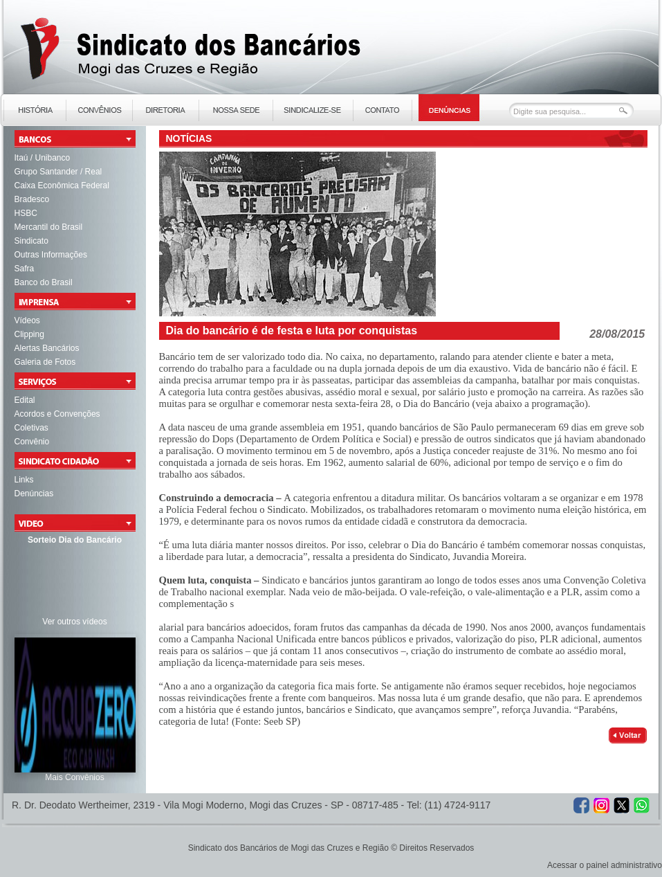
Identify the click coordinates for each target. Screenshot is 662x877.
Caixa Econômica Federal (62, 185)
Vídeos (27, 320)
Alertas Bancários (47, 348)
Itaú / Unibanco (43, 158)
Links (24, 480)
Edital (25, 400)
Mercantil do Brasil (49, 227)
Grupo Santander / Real (58, 172)
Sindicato (31, 241)
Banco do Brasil (44, 282)
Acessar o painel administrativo (604, 865)
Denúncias (34, 493)
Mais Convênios (74, 777)
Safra (25, 268)
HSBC (26, 213)
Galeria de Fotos (45, 362)
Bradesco (32, 199)
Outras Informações (51, 255)
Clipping (29, 334)
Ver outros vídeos (74, 621)
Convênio (32, 441)
